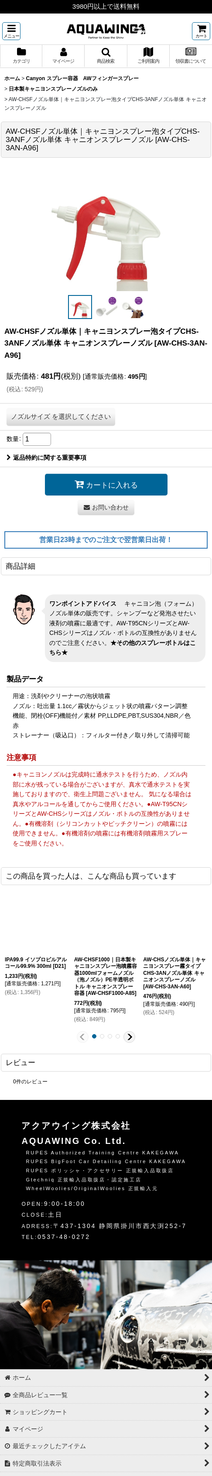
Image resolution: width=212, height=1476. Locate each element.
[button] (11, 31)
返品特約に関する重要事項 (46, 457)
